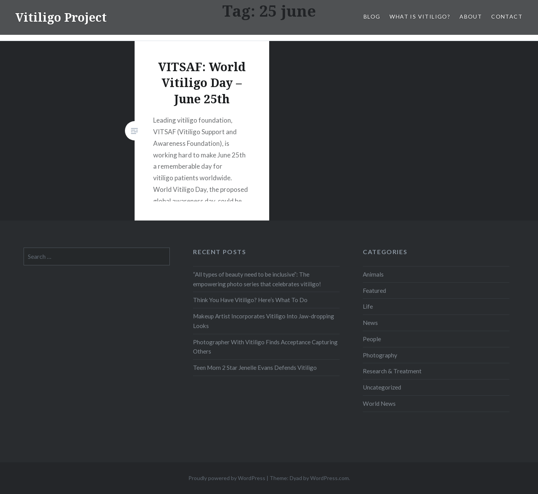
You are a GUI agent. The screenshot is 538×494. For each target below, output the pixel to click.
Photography (380, 355)
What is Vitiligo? (419, 16)
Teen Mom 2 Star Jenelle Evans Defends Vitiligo (255, 367)
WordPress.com (329, 478)
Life (368, 306)
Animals (373, 274)
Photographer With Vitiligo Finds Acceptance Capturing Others (265, 346)
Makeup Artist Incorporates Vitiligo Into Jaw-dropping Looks (263, 321)
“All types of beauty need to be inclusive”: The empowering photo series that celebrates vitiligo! (257, 279)
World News (379, 403)
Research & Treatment (392, 371)
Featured (374, 290)
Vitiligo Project (61, 17)
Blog (372, 16)
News (370, 322)
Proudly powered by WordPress (226, 478)
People (372, 338)
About (470, 16)
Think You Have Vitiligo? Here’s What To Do (250, 299)
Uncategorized (382, 387)
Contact (507, 16)
